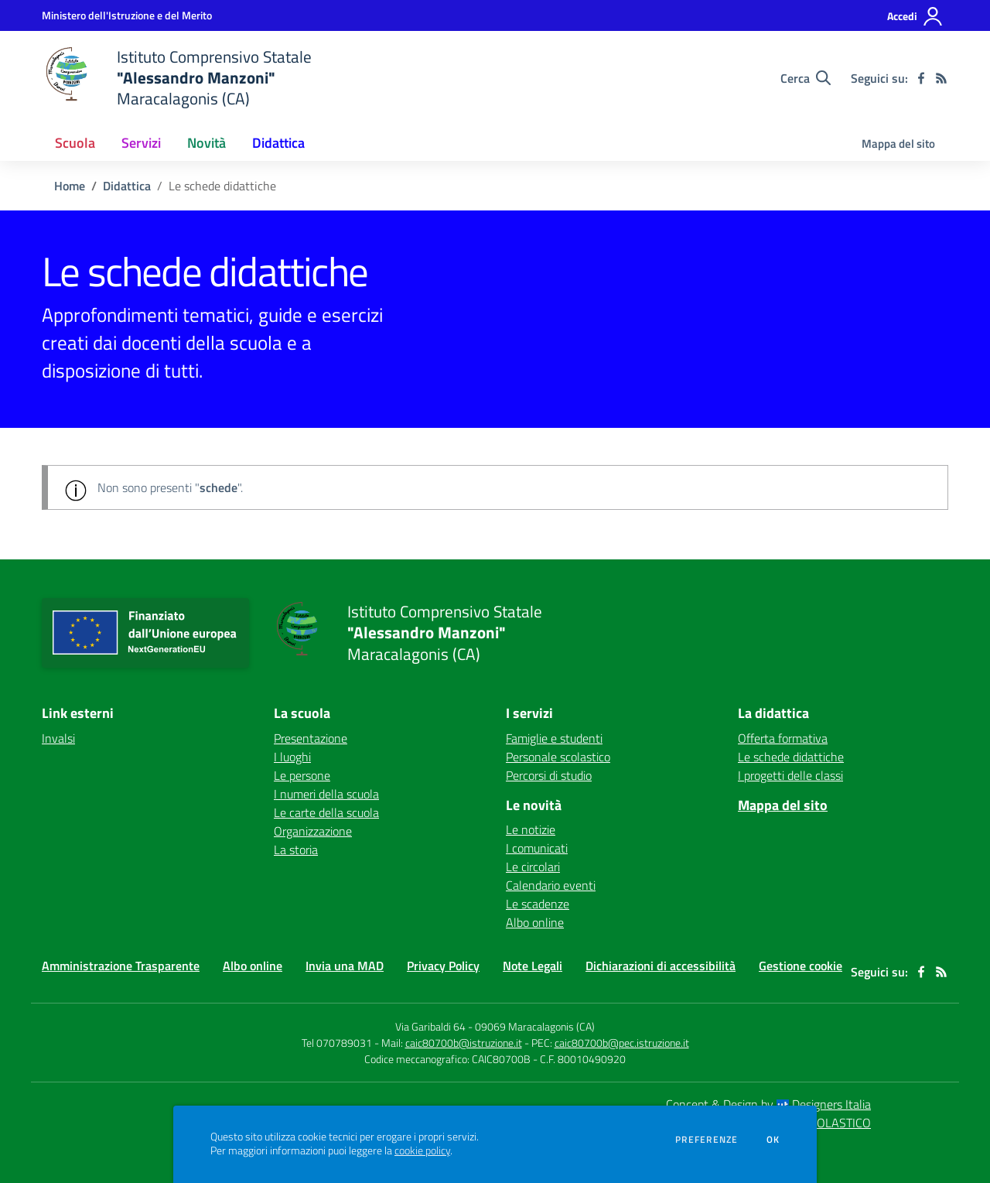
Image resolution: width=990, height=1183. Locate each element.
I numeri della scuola (326, 794)
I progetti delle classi (790, 775)
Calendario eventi (551, 885)
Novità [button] (206, 142)
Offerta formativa (783, 738)
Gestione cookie (800, 965)
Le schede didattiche (791, 756)
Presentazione (310, 738)
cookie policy (422, 1150)
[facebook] (921, 78)
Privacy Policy (443, 965)
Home (69, 185)
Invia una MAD (345, 965)
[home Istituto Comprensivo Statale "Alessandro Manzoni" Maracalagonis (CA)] (177, 77)
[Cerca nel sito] (805, 78)
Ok (773, 1139)
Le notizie (530, 829)
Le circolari (533, 866)
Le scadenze (537, 903)
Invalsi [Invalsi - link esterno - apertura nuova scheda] (58, 738)
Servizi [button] (141, 142)
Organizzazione (313, 831)
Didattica (127, 185)
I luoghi (292, 756)
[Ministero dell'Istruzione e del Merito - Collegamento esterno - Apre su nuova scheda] (127, 15)
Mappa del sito (898, 143)
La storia (296, 849)
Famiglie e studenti (554, 738)
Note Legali (532, 965)
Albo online (535, 922)
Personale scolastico (558, 756)
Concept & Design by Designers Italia (768, 1104)
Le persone (302, 775)
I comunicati (537, 848)
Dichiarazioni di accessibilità (660, 965)
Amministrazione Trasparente (121, 965)
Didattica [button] (278, 142)
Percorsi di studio (549, 775)
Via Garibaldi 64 (430, 1026)
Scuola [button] (75, 142)
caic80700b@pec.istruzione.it (622, 1042)
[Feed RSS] (941, 78)
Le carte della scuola (326, 812)
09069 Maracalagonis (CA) (535, 1026)
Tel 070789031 (338, 1042)
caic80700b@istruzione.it (463, 1042)
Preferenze (706, 1139)
